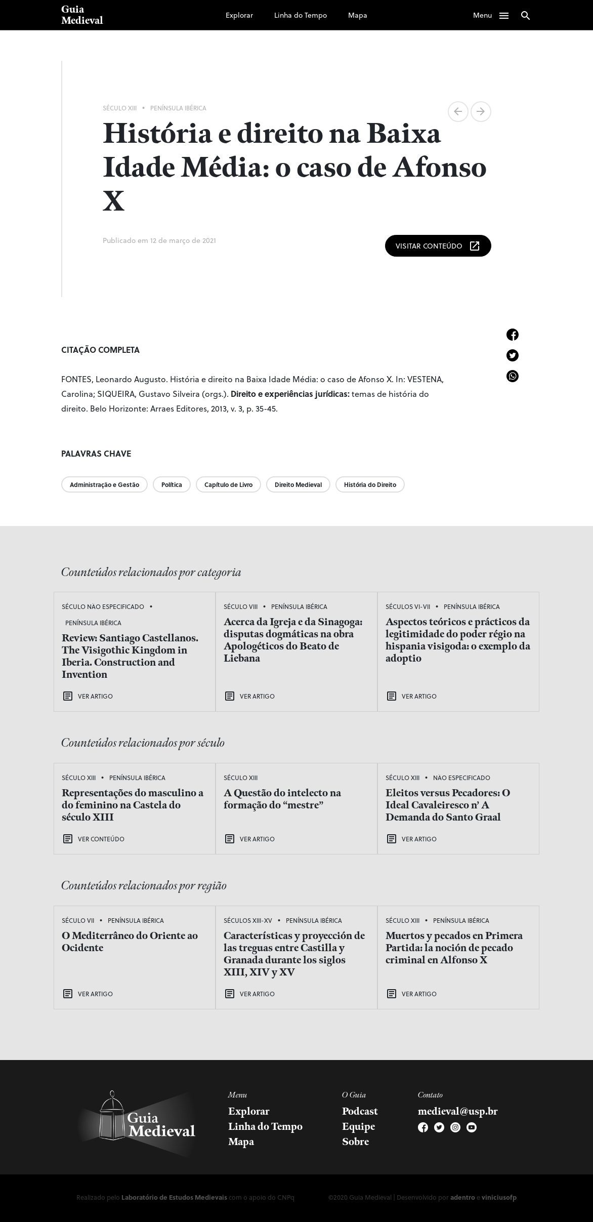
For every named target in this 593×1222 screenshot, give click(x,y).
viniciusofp (499, 1197)
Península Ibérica (178, 107)
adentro (462, 1197)
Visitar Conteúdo (438, 246)
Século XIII (120, 107)
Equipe (358, 1127)
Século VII (78, 920)
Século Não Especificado (103, 606)
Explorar (239, 15)
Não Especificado (461, 777)
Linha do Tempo (300, 15)
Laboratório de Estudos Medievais (174, 1197)
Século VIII (241, 606)
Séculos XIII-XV (248, 920)
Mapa (357, 15)
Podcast (360, 1112)
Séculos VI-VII (408, 606)
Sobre (355, 1142)
